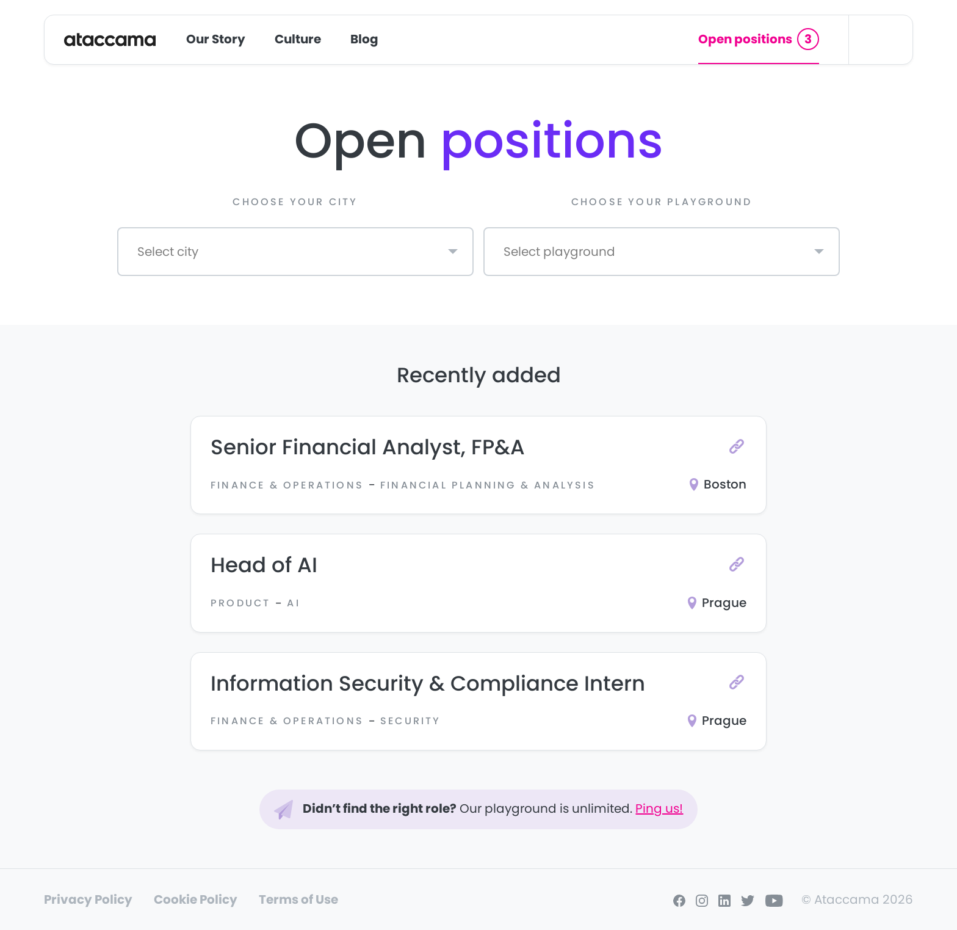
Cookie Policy (195, 899)
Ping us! (659, 808)
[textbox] (161, 255)
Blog (364, 39)
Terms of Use (298, 899)
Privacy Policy (88, 899)
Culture (298, 39)
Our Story (215, 39)
